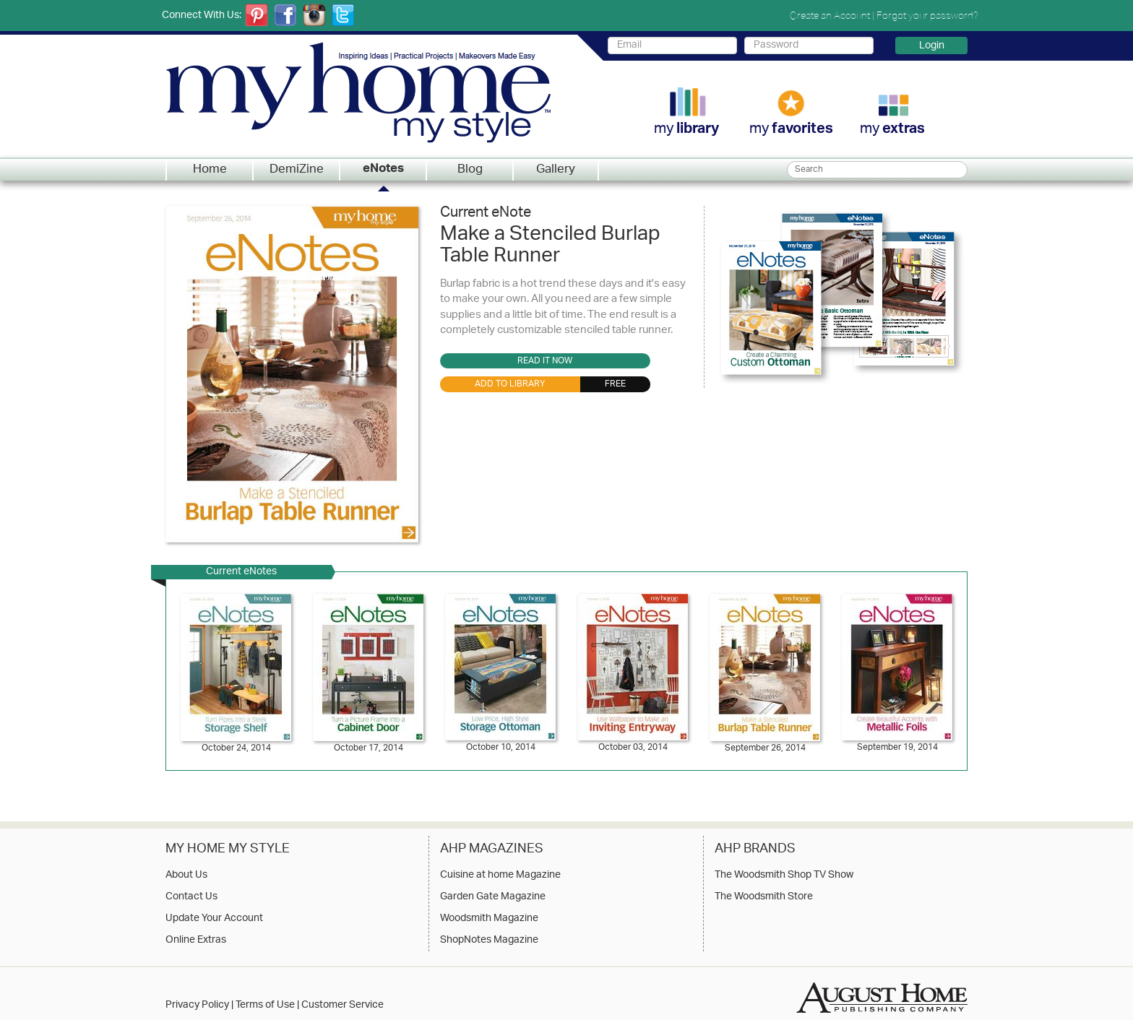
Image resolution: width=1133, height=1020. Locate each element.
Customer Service (342, 1005)
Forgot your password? (927, 15)
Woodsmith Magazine (489, 919)
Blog (470, 170)
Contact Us (191, 897)
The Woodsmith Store (764, 897)
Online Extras (195, 940)
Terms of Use (265, 1005)
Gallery (555, 170)
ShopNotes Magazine (489, 940)
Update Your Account (214, 919)
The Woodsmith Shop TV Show (784, 875)
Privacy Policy (197, 1005)
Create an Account (830, 15)
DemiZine (297, 170)
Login (931, 45)
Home (210, 170)
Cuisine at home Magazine (500, 875)
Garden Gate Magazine (493, 897)
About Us (186, 875)
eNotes (383, 170)
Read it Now (544, 361)
